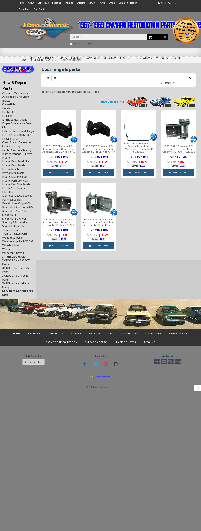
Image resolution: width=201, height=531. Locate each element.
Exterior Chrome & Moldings (18, 131)
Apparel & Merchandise (15, 93)
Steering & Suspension (15, 222)
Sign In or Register (168, 3)
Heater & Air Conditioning (16, 150)
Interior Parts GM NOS (15, 180)
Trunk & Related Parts (14, 233)
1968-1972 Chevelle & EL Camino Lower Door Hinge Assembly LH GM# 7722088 (178, 149)
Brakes (6, 100)
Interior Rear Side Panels (16, 184)
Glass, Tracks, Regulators (16, 142)
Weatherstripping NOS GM (17, 241)
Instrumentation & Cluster (17, 153)
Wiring (6, 248)
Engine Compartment (14, 119)
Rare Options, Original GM (16, 203)
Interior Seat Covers (13, 188)
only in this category (82, 44)
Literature (8, 191)
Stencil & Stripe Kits (13, 226)
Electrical (7, 112)
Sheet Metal (9, 214)
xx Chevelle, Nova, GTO (15, 252)
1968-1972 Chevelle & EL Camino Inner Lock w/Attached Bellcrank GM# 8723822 (139, 147)
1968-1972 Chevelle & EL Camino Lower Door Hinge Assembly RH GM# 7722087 (59, 222)
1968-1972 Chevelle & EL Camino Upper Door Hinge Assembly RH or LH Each (99, 222)
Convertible (8, 104)
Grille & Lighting (11, 146)
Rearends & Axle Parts (15, 210)
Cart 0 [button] (157, 37)
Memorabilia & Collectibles (17, 195)
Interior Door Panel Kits (15, 161)
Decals (6, 108)
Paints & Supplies (12, 199)
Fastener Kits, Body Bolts (17, 134)
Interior (6, 157)
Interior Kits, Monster (14, 176)
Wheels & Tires (11, 245)
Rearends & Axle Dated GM (17, 207)
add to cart (58, 172)
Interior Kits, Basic (12, 169)
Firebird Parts (10, 138)
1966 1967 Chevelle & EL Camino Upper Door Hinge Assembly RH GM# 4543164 (98, 149)
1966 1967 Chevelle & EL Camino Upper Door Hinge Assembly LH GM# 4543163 (58, 149)
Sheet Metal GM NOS (14, 218)
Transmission (10, 229)
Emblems (7, 115)
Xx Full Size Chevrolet (14, 256)
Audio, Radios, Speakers (16, 96)
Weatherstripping (12, 237)
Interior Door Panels (13, 165)
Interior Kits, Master (13, 172)
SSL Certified (33, 362)
